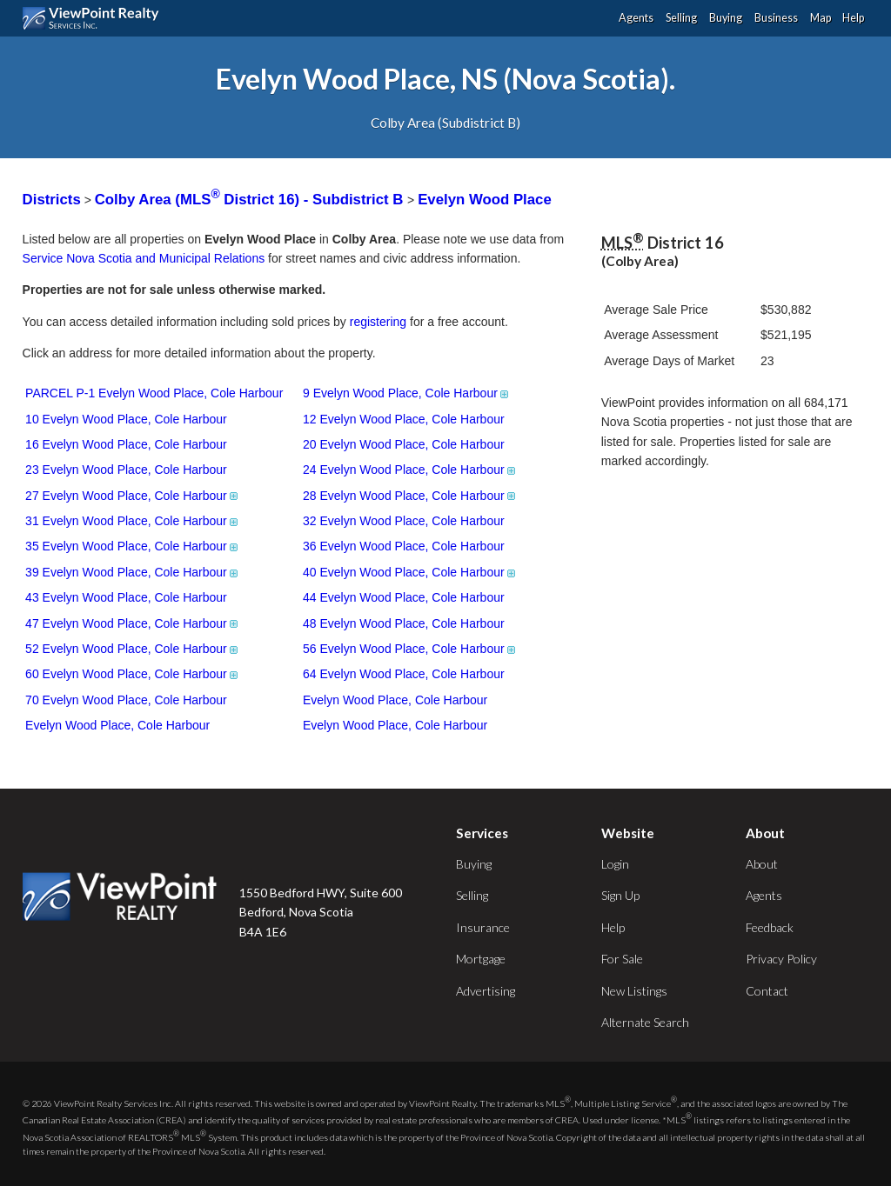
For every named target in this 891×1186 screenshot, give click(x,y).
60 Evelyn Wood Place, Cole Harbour (132, 674)
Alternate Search (645, 1022)
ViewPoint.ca (95, 18)
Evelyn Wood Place (485, 199)
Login (615, 863)
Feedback (770, 927)
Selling (681, 17)
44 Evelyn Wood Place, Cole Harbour (404, 597)
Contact (767, 990)
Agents (636, 17)
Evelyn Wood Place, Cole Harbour (395, 700)
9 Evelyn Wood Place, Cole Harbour (407, 393)
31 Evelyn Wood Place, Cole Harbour (132, 521)
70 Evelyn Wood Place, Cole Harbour (126, 700)
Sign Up (620, 895)
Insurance (483, 927)
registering (378, 322)
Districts (52, 199)
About (762, 863)
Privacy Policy (781, 958)
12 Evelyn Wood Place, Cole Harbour (404, 419)
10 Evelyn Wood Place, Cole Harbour (126, 419)
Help (853, 17)
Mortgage (481, 958)
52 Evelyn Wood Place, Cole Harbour (132, 649)
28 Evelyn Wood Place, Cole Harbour (410, 496)
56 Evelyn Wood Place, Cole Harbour (410, 649)
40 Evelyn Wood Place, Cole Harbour (410, 572)
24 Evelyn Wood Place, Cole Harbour (410, 469)
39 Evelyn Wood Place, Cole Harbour (132, 572)
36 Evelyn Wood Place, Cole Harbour (404, 546)
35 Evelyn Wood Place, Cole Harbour (132, 546)
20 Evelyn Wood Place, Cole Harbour (404, 444)
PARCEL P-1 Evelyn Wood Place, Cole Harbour (154, 393)
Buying (725, 17)
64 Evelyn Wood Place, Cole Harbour (404, 674)
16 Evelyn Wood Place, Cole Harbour (126, 444)
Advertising (485, 990)
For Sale (622, 958)
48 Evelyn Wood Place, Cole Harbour (404, 623)
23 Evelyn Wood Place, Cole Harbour (126, 469)
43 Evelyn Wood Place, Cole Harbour (126, 597)
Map (820, 17)
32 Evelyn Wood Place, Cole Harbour (404, 521)
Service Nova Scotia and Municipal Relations (144, 258)
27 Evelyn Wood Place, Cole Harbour (132, 496)
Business (776, 17)
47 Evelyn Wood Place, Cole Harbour (132, 623)
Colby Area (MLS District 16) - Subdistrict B (251, 199)
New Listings (634, 990)
